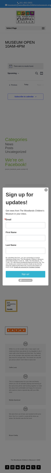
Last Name (11, 245)
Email (8, 220)
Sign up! (25, 274)
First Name (11, 232)
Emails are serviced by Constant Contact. (27, 267)
